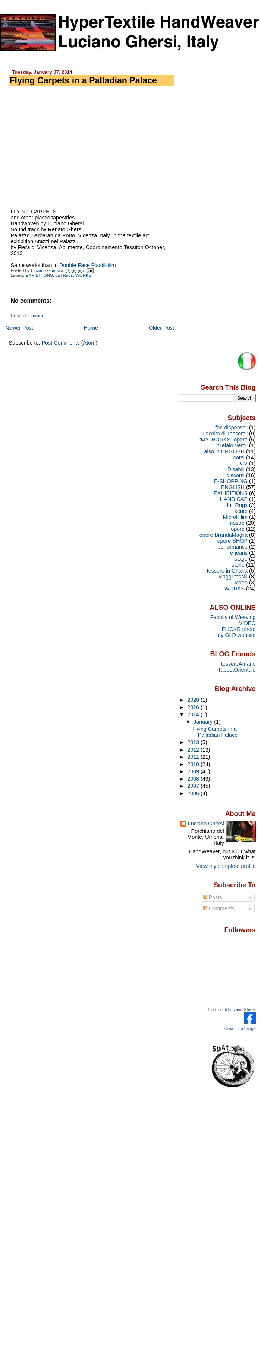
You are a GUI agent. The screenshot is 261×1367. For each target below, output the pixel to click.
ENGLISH (233, 487)
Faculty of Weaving (233, 617)
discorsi (235, 475)
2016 (194, 707)
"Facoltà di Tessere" (224, 434)
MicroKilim (235, 517)
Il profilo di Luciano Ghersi (231, 1009)
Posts (212, 897)
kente (241, 511)
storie (238, 565)
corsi (239, 457)
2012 (194, 750)
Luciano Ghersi (206, 824)
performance (232, 547)
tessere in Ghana (227, 571)
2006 (194, 793)
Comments (219, 908)
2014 (194, 714)
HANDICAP (234, 499)
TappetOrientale (236, 670)
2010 (194, 764)
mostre (236, 523)
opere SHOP (232, 541)
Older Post (161, 328)
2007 (194, 786)
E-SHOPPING (231, 481)
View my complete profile (226, 866)
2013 (194, 742)
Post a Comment (27, 315)
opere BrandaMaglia (223, 535)
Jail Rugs (64, 275)
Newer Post (19, 328)
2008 (194, 779)
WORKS (83, 275)
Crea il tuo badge (240, 1028)
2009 (194, 771)
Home (91, 328)
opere (238, 529)
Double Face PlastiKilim (87, 265)
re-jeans (238, 553)
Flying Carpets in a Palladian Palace (215, 732)
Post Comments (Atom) (69, 343)
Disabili (236, 469)
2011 (194, 757)
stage (241, 559)
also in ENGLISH (224, 451)
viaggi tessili (233, 577)
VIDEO (247, 623)
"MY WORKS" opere (223, 440)
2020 (194, 700)
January (204, 722)
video (241, 583)
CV (244, 463)
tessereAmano (238, 664)
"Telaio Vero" (232, 445)
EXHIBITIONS (39, 275)
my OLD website (235, 635)
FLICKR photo (239, 629)
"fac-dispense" (230, 428)
